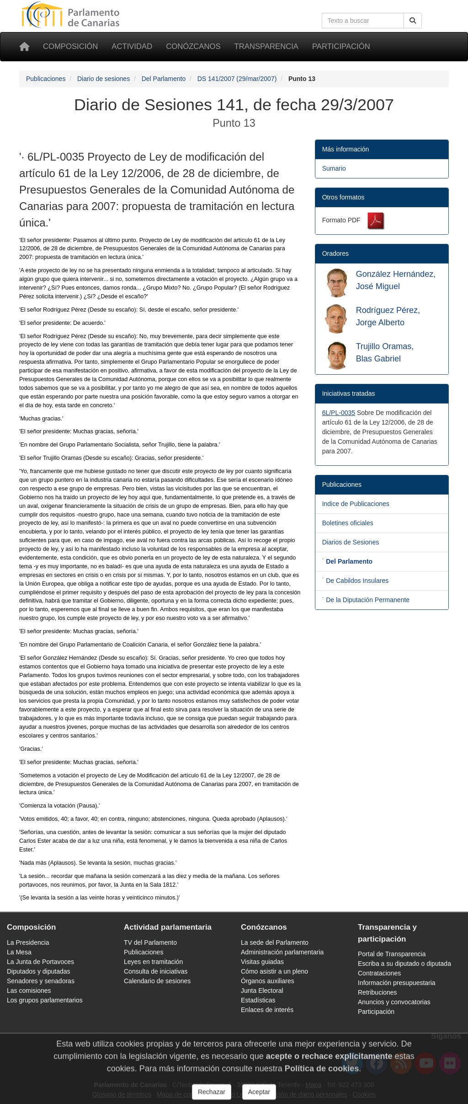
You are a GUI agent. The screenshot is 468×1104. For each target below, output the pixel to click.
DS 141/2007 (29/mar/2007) (237, 78)
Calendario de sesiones (157, 981)
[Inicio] (24, 46)
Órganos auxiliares (267, 981)
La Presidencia (28, 942)
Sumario (334, 168)
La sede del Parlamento (274, 942)
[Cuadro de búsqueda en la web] (363, 20)
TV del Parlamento (150, 942)
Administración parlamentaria (282, 952)
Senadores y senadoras (40, 981)
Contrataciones (379, 973)
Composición (70, 46)
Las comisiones (29, 990)
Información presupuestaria (397, 982)
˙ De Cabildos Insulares (355, 580)
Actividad (132, 46)
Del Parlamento (164, 78)
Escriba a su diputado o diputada (404, 963)
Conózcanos (193, 46)
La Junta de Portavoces (40, 961)
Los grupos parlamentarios (45, 1000)
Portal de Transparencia (392, 954)
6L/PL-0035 (338, 412)
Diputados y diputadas (38, 971)
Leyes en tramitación (153, 961)
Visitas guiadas (262, 961)
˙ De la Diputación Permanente (366, 599)
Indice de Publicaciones (355, 503)
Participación (341, 46)
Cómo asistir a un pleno (274, 971)
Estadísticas (258, 1000)
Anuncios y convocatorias (394, 1002)
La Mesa (19, 952)
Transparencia (266, 46)
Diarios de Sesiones (350, 542)
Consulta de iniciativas (155, 971)
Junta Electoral (262, 990)
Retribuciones (377, 992)
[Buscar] (413, 20)
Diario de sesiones (103, 78)
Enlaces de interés (267, 1009)
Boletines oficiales (347, 523)
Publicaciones (45, 78)
